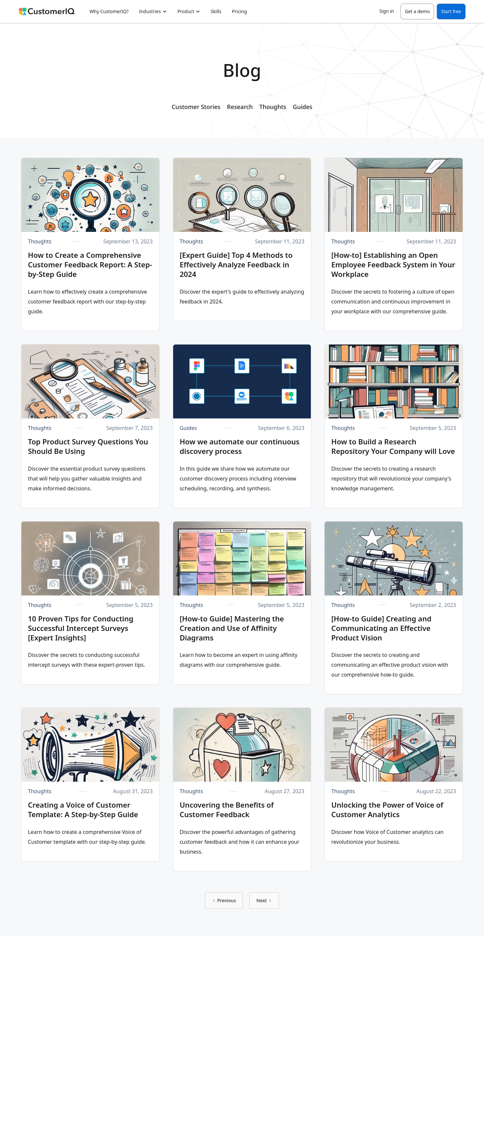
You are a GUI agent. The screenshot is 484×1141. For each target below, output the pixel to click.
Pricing (239, 11)
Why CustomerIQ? (109, 11)
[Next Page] (264, 900)
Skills (216, 11)
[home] (50, 11)
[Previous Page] (224, 900)
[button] (153, 11)
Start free (451, 11)
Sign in (387, 11)
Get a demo (417, 11)
